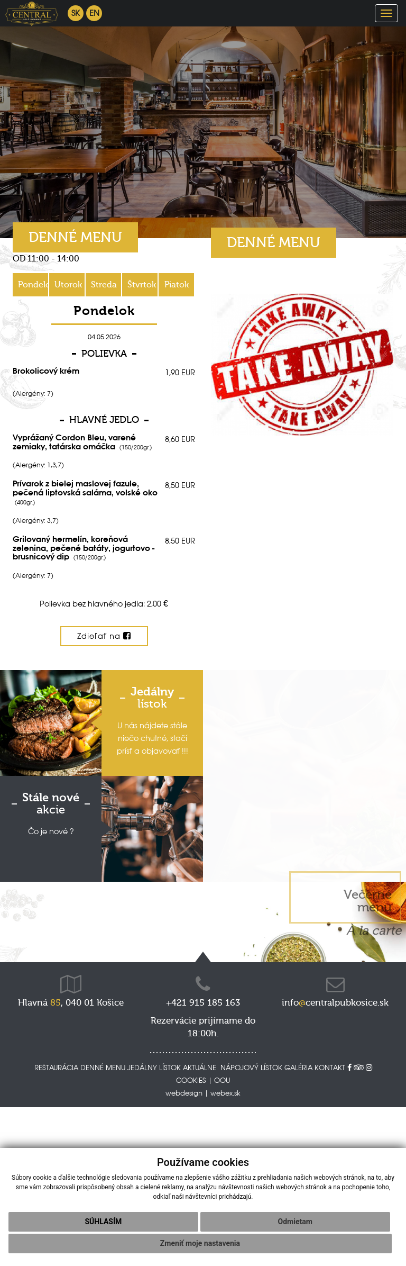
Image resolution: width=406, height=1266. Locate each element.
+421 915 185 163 (203, 1003)
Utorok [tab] (68, 285)
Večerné (368, 901)
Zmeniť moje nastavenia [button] (200, 1243)
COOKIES (191, 1079)
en (94, 13)
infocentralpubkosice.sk (335, 1003)
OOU (222, 1079)
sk (75, 13)
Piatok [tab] (176, 285)
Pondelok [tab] (33, 285)
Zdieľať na (104, 636)
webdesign (183, 1092)
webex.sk (225, 1092)
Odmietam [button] (295, 1221)
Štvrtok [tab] (141, 285)
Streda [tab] (104, 285)
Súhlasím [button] (103, 1221)
